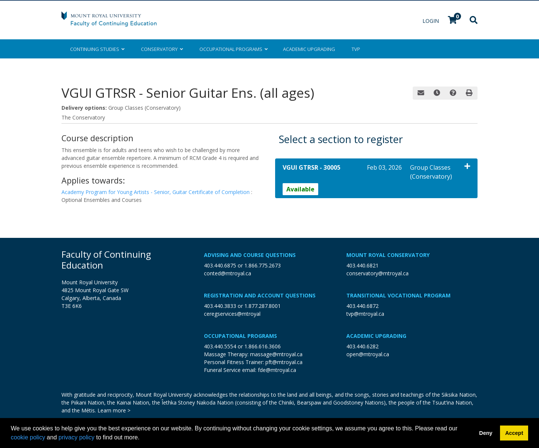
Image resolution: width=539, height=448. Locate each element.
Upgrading (309, 49)
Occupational (233, 49)
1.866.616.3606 (262, 346)
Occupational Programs (240, 335)
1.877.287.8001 (262, 305)
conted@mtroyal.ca (227, 273)
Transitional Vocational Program (398, 295)
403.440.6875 (220, 265)
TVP (356, 49)
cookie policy (28, 437)
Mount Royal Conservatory (388, 254)
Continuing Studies (97, 49)
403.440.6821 (362, 265)
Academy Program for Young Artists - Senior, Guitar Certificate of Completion (156, 192)
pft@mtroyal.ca (283, 362)
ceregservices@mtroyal (232, 313)
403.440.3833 (220, 305)
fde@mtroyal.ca (277, 369)
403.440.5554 (220, 346)
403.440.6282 (362, 346)
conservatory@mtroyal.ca (377, 273)
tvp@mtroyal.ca (365, 313)
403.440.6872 (362, 305)
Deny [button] (485, 433)
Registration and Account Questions (260, 295)
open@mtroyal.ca (367, 354)
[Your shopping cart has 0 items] (453, 20)
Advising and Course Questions (250, 254)
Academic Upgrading (376, 335)
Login (431, 20)
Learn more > (113, 410)
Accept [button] (514, 433)
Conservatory (162, 49)
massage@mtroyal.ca (276, 354)
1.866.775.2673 (262, 265)
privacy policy (76, 437)
